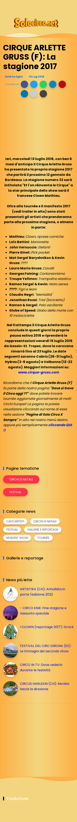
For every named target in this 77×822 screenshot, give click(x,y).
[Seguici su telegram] (57, 5)
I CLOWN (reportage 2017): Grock (47, 627)
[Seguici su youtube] (71, 5)
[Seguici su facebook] (42, 5)
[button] (24, 84)
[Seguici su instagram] (49, 5)
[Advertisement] (34, 735)
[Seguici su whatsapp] (64, 5)
